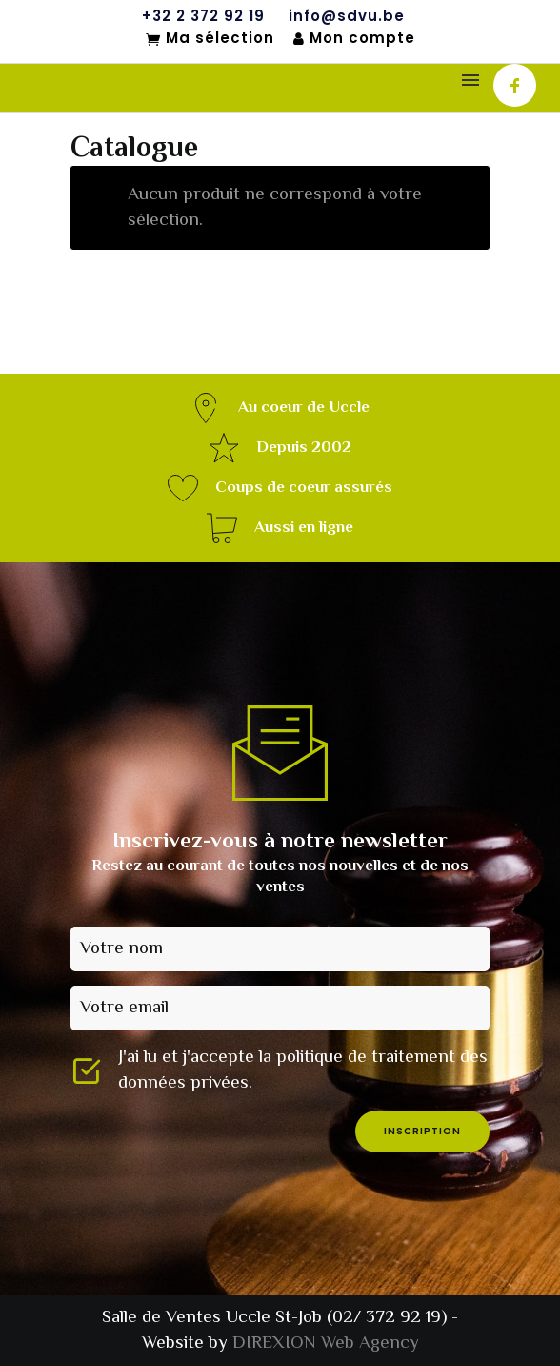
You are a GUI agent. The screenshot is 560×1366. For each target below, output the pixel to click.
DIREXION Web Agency (325, 1343)
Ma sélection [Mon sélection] (210, 39)
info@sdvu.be (347, 16)
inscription (422, 1131)
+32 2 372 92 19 (203, 16)
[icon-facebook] (514, 85)
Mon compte (354, 38)
